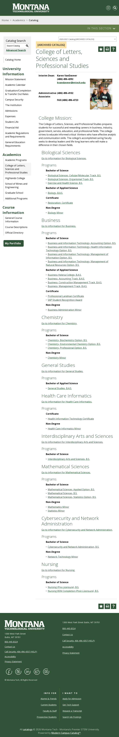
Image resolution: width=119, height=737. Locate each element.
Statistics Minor (56, 510)
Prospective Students (47, 717)
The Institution (13, 105)
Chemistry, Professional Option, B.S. (67, 347)
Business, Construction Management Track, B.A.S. (75, 282)
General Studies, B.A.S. (60, 388)
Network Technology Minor (63, 556)
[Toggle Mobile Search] (115, 8)
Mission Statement (15, 79)
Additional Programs (16, 198)
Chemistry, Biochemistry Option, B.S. (67, 340)
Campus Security (14, 99)
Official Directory (14, 232)
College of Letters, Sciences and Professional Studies (16, 169)
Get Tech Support (71, 704)
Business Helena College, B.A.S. (64, 274)
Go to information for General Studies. (62, 371)
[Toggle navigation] (108, 8)
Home (5, 20)
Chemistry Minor (57, 357)
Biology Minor (55, 212)
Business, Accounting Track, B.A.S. (66, 278)
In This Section (99, 28)
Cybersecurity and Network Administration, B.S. (73, 546)
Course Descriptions (16, 227)
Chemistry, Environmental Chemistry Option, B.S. (74, 344)
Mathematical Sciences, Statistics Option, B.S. (72, 497)
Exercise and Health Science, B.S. (65, 183)
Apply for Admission (72, 698)
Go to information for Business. (59, 226)
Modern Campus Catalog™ (66, 733)
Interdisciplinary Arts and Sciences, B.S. (69, 459)
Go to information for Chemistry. (59, 323)
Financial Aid (12, 127)
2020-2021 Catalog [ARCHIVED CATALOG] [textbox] (76, 39)
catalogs (28, 729)
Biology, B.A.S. (55, 193)
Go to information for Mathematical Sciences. (66, 472)
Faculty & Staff (50, 710)
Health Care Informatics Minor (64, 428)
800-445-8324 (11, 641)
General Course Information (13, 219)
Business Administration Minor (65, 309)
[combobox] (87, 39)
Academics (19, 20)
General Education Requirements (15, 144)
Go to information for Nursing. (58, 570)
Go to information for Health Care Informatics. (67, 401)
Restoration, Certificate (60, 202)
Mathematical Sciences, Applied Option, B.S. (71, 489)
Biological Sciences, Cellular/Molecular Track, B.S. (74, 175)
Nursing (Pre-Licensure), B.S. (63, 587)
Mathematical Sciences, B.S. (62, 493)
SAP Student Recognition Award (65, 300)
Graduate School (14, 192)
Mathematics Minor (58, 507)
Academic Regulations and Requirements (17, 134)
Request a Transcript (72, 710)
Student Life (11, 121)
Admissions (11, 110)
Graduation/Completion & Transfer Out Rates (18, 92)
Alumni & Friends (49, 698)
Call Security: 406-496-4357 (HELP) (21, 651)
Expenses (10, 116)
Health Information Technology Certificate (71, 418)
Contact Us (10, 646)
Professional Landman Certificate (66, 296)
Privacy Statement (13, 661)
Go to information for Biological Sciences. (64, 158)
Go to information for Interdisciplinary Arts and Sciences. (72, 442)
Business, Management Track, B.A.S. (67, 286)
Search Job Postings (72, 717)
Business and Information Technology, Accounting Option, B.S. (82, 243)
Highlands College (15, 178)
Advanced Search (16, 50)
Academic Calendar (15, 84)
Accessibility (10, 656)
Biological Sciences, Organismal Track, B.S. (71, 179)
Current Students (49, 704)
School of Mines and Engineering (16, 185)
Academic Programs (16, 160)
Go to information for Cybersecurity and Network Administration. (77, 529)
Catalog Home (13, 59)
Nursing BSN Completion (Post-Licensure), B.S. (73, 591)
